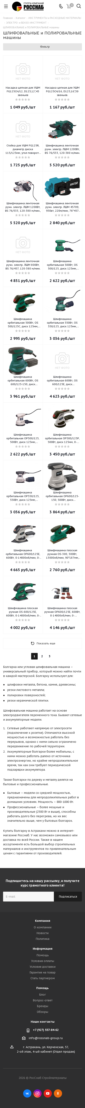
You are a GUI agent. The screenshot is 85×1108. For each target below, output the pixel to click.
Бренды (42, 1006)
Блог (42, 994)
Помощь (42, 955)
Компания (42, 921)
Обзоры (42, 1012)
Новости (42, 933)
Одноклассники (58, 1093)
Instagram (37, 1093)
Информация (42, 949)
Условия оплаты (42, 961)
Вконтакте (27, 1093)
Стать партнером (43, 978)
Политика (42, 939)
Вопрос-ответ (42, 1000)
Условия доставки (43, 967)
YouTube (48, 1093)
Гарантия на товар (42, 972)
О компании (42, 927)
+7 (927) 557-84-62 (46, 1030)
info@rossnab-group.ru (46, 1038)
